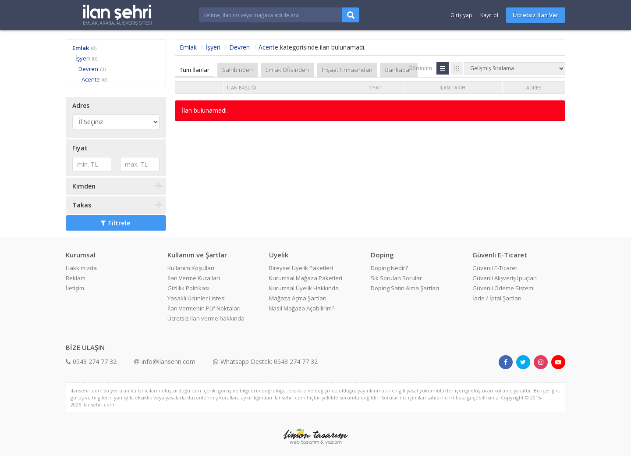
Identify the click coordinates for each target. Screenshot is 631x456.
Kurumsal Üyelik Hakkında (304, 288)
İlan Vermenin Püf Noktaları (204, 308)
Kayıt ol (489, 15)
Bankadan (399, 70)
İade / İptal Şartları (496, 298)
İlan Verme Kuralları (193, 278)
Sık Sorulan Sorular (396, 278)
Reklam (75, 278)
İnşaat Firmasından (347, 70)
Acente (91, 79)
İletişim (75, 288)
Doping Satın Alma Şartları (405, 288)
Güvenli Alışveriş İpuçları (504, 278)
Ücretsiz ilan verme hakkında (206, 318)
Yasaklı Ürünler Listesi (196, 298)
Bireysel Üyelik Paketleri (301, 268)
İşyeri (82, 58)
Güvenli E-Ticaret (494, 268)
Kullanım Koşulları (190, 268)
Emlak (80, 48)
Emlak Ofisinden (287, 70)
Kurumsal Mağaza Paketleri (305, 278)
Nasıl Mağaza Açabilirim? (301, 308)
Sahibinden (237, 70)
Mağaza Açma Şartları (297, 298)
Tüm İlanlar (194, 70)
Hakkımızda (81, 268)
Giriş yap (461, 15)
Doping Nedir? (389, 268)
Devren (88, 69)
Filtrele (116, 222)
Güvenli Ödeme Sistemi (503, 288)
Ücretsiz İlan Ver (536, 15)
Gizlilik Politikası (188, 288)
